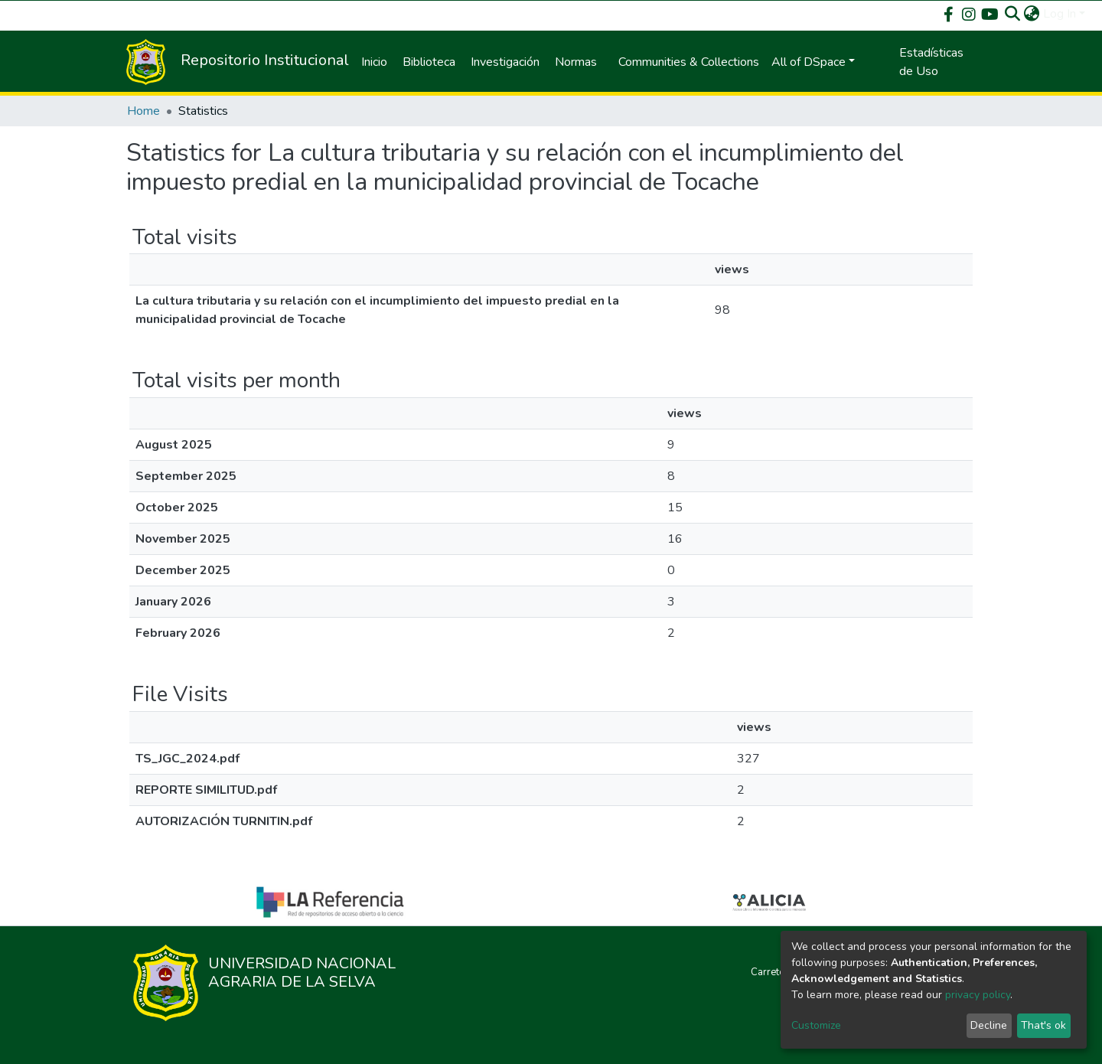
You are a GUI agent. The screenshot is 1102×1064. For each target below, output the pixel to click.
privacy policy (977, 994)
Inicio (374, 62)
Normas (576, 62)
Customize (816, 1025)
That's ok (1043, 1025)
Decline (988, 1025)
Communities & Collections (688, 62)
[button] (1032, 14)
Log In (1059, 13)
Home (143, 111)
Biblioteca (429, 62)
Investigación (505, 62)
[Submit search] (1012, 14)
